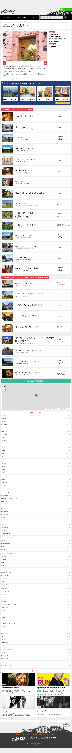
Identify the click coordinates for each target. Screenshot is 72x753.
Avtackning (4, 434)
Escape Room (4, 482)
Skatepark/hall (5, 610)
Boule (2, 457)
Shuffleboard (5, 601)
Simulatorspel (5, 607)
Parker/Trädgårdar (6, 585)
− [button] (4, 389)
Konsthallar (4, 527)
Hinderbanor (4, 511)
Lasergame (4, 540)
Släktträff (4, 617)
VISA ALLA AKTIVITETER (36, 381)
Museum (3, 566)
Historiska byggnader (7, 514)
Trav (2, 646)
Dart (2, 476)
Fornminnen (4, 495)
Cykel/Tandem (4, 469)
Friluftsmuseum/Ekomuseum (9, 498)
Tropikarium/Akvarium (7, 649)
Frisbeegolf (4, 501)
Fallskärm (3, 485)
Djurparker (4, 479)
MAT (40, 734)
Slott (2, 620)
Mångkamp (4, 556)
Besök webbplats (56, 36)
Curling (3, 466)
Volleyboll (4, 662)
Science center (5, 594)
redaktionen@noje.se (39, 743)
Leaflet (47, 408)
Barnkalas (3, 441)
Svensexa (3, 630)
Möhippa (3, 562)
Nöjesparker (4, 575)
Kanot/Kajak (4, 521)
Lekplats (3, 550)
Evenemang (21, 17)
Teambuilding (4, 636)
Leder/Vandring (5, 543)
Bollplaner (4, 453)
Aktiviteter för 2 (5, 415)
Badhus (3, 437)
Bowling (3, 460)
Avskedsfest (4, 431)
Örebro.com (3, 21)
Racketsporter (5, 591)
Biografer (3, 450)
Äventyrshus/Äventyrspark (8, 428)
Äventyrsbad (4, 424)
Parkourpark (4, 588)
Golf (2, 508)
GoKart (3, 505)
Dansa (2, 473)
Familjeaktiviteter (6, 489)
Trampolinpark (5, 643)
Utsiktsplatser (5, 659)
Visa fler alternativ (62, 103)
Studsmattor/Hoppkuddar (8, 623)
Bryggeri (3, 463)
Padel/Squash (5, 578)
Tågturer (3, 633)
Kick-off (3, 524)
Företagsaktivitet (6, 492)
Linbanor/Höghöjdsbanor (8, 553)
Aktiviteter (10, 21)
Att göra (7, 17)
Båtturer (3, 444)
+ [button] (4, 386)
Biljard (3, 447)
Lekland (3, 546)
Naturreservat (5, 569)
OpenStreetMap (57, 408)
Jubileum (3, 518)
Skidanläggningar (6, 614)
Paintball (3, 582)
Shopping (3, 598)
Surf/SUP (3, 627)
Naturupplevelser (6, 572)
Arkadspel (3, 418)
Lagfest (3, 537)
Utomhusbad (4, 655)
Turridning (4, 652)
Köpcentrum (4, 530)
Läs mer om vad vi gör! (48, 739)
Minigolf (3, 559)
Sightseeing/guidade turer (8, 604)
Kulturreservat (5, 534)
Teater (3, 639)
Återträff (3, 421)
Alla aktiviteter (6, 665)
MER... (53, 734)
